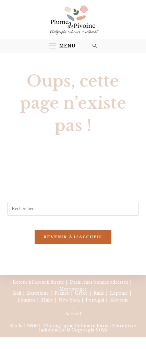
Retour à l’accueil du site (38, 282)
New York (69, 300)
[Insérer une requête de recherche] (72, 209)
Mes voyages (73, 289)
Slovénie (119, 300)
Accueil (73, 313)
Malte (47, 300)
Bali (17, 293)
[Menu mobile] (62, 46)
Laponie (119, 293)
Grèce (81, 293)
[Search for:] (95, 46)
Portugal (95, 300)
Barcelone (38, 293)
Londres (26, 300)
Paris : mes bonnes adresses (99, 282)
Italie (99, 293)
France (61, 293)
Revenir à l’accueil (73, 236)
